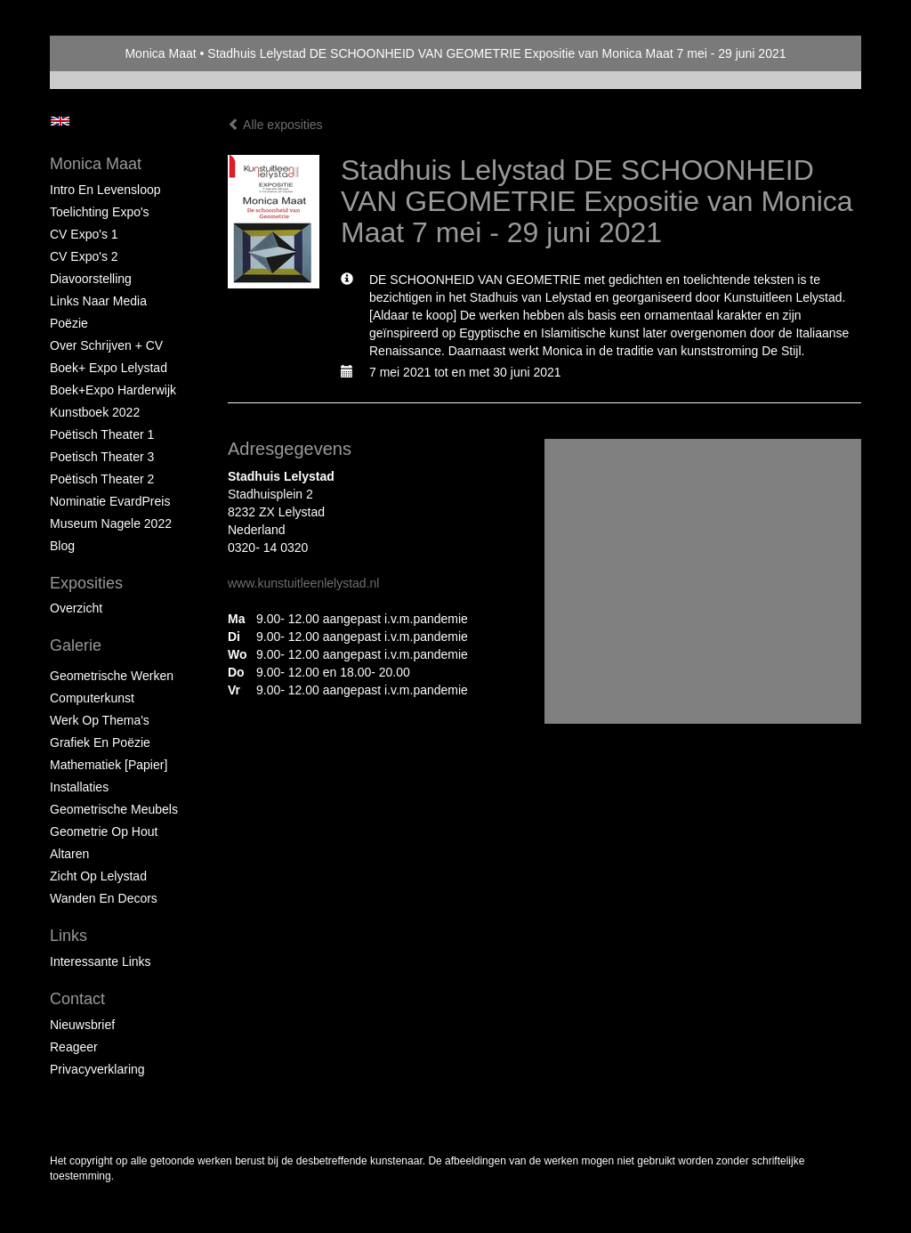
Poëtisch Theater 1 (102, 434)
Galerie (75, 645)
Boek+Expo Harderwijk (113, 390)
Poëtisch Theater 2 (102, 479)
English (60, 121)
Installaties (79, 787)
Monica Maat (160, 53)
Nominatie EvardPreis (110, 501)
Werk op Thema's (99, 720)
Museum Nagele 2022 (111, 523)
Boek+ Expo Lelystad (108, 368)
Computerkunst (92, 698)
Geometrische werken (111, 676)
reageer (74, 1047)
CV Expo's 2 (84, 256)
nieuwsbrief (82, 1025)
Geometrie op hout (103, 831)
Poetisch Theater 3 (102, 457)
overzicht (76, 608)
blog (62, 546)
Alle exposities (275, 125)
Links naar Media (98, 301)
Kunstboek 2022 (95, 412)
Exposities (86, 583)
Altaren (69, 854)
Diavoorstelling (91, 279)
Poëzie (69, 323)
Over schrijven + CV (106, 345)
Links (68, 936)
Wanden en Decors (103, 898)
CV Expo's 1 (84, 234)
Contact (77, 999)
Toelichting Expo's (99, 212)
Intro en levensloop (105, 190)
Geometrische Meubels (114, 809)
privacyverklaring (97, 1069)
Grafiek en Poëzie (100, 742)
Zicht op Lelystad (98, 876)
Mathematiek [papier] (108, 765)
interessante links (100, 961)
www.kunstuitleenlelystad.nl (303, 583)
